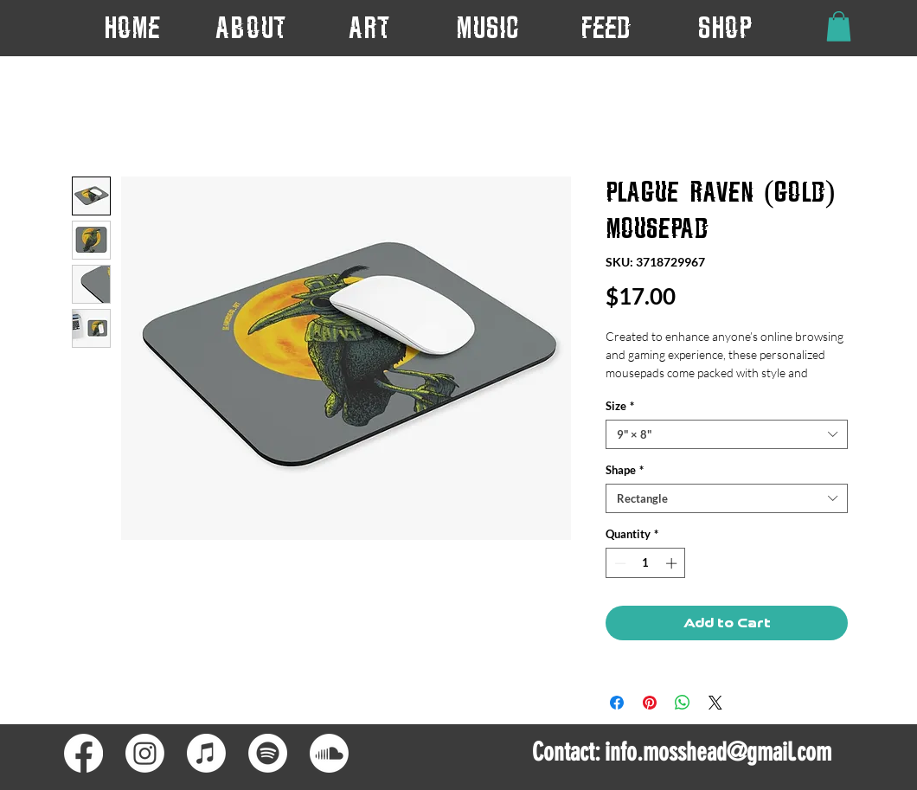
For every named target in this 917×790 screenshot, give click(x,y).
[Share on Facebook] (616, 702)
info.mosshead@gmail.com (718, 752)
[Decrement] (618, 563)
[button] (369, 27)
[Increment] (673, 563)
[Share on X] (715, 702)
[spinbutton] (646, 563)
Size (620, 406)
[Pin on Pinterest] (649, 702)
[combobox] (727, 434)
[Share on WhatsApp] (682, 702)
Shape (625, 470)
